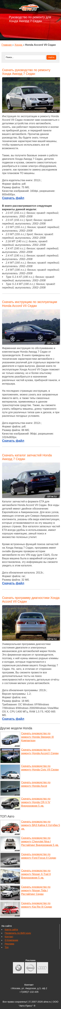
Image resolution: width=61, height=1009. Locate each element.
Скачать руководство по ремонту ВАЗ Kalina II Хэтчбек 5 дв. (40, 825)
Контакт (9, 936)
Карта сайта (11, 929)
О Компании (11, 940)
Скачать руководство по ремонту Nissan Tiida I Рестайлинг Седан (35, 890)
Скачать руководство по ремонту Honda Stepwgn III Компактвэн (37, 737)
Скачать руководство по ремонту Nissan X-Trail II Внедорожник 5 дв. (36, 874)
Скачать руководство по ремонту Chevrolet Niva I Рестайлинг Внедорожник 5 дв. (40, 841)
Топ (7, 947)
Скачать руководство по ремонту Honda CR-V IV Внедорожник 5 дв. (35, 802)
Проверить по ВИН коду (18, 933)
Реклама (9, 943)
